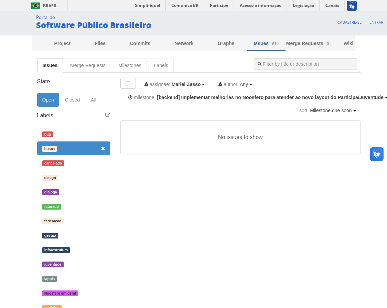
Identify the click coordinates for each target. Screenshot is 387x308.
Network (183, 43)
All (93, 100)
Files (100, 43)
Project (62, 43)
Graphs (226, 43)
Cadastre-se (349, 22)
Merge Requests (308, 43)
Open (48, 100)
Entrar (376, 22)
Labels (161, 65)
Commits (140, 43)
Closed (72, 100)
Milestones (129, 65)
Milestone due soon (327, 110)
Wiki (349, 43)
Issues (266, 43)
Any (235, 84)
